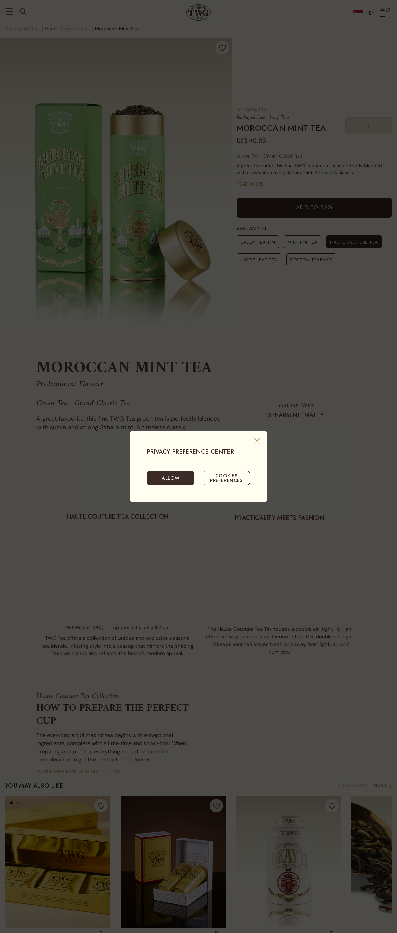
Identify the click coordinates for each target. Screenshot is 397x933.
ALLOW (170, 478)
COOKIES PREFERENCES (226, 478)
